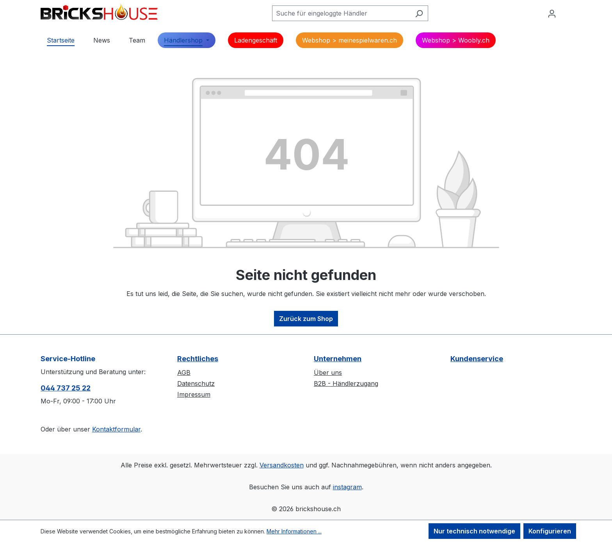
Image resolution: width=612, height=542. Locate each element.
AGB (183, 372)
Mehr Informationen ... (294, 531)
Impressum (193, 394)
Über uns (328, 372)
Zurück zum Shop (306, 319)
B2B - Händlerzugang (346, 383)
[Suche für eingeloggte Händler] (341, 13)
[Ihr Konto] (552, 13)
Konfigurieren (549, 531)
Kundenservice (476, 359)
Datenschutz (196, 383)
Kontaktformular (116, 429)
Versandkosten (282, 465)
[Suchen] (419, 13)
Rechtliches (197, 359)
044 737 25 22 (66, 388)
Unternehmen (337, 359)
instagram (347, 487)
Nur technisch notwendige (474, 531)
